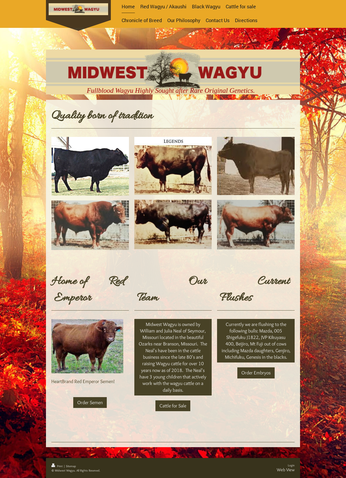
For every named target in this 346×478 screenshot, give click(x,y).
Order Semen (90, 403)
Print (57, 466)
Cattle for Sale (172, 406)
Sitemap (71, 466)
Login (291, 465)
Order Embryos (256, 373)
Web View (286, 469)
